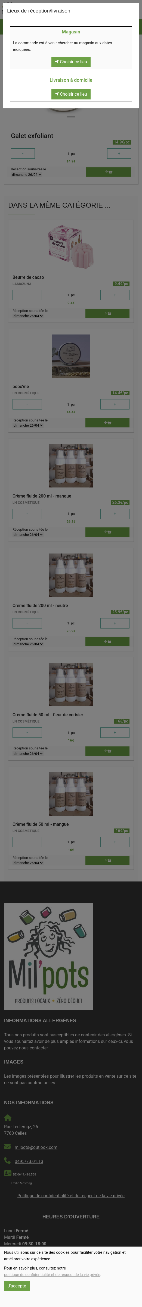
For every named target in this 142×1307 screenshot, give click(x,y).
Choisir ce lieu (71, 61)
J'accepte (17, 1286)
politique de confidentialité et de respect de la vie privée (52, 1274)
